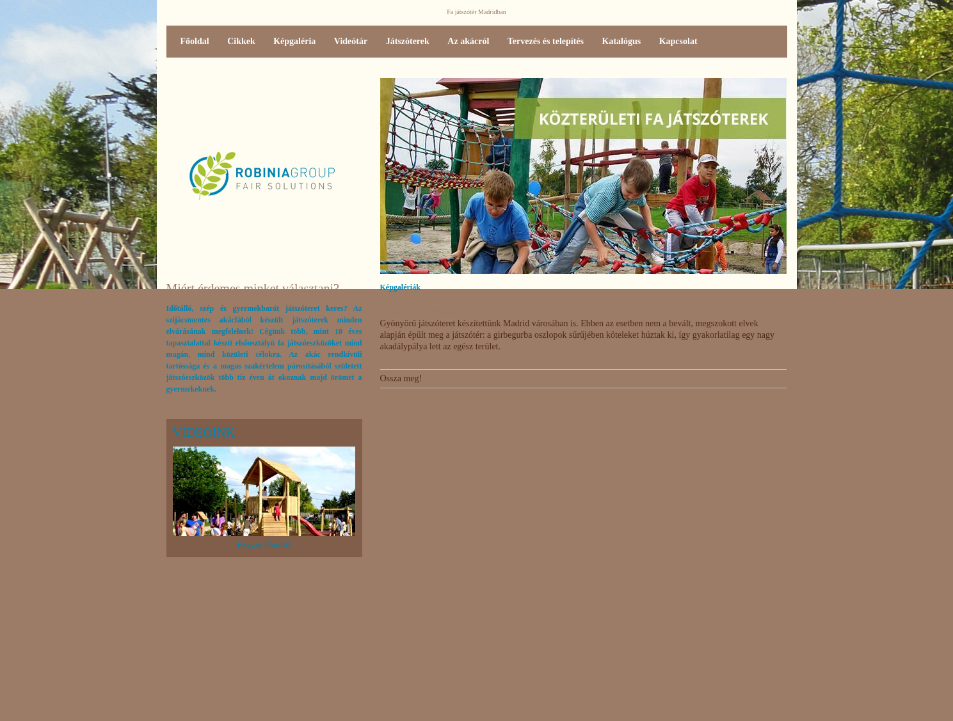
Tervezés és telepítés (546, 41)
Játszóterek (407, 41)
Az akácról (468, 41)
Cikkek (241, 41)
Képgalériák (400, 287)
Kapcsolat (678, 41)
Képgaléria (294, 41)
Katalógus (621, 41)
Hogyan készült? (264, 545)
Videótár (350, 41)
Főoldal (194, 41)
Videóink (204, 432)
